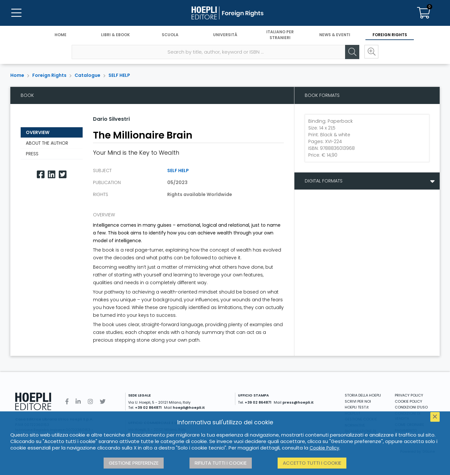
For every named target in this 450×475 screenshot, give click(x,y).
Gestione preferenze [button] (134, 463)
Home (60, 34)
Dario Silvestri (111, 119)
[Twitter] (62, 175)
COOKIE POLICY (408, 401)
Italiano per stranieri (280, 34)
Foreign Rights (390, 34)
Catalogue (87, 75)
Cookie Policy (324, 448)
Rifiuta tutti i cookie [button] (221, 463)
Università (225, 34)
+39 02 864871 (148, 407)
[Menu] (16, 13)
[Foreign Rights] (225, 12)
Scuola (170, 34)
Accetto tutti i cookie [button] (312, 463)
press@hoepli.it (298, 402)
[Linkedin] (52, 175)
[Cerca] (352, 52)
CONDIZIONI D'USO (411, 407)
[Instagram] (90, 402)
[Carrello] (423, 13)
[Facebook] (41, 175)
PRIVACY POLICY (409, 395)
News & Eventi (334, 34)
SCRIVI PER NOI (358, 401)
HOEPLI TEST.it (357, 407)
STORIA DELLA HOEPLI (363, 395)
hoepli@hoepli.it (189, 407)
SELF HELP (119, 75)
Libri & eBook (115, 34)
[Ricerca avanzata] (371, 52)
